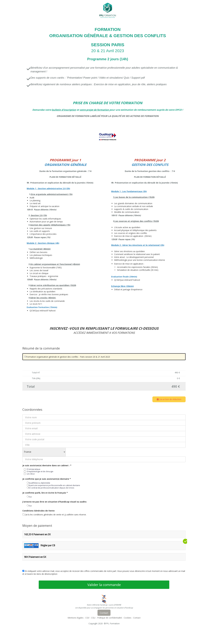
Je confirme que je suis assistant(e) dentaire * (46, 478)
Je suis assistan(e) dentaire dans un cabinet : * (46, 465)
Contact (137, 617)
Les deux (29, 473)
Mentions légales (75, 617)
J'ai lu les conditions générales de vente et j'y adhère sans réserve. (54, 514)
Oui (29, 496)
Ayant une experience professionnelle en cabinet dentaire (53, 485)
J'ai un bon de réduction (169, 399)
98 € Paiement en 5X (35, 557)
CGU (93, 617)
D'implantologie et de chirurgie (38, 471)
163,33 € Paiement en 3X (37, 534)
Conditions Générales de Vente (38, 510)
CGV (87, 617)
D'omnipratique (32, 469)
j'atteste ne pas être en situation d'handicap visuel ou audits (54, 501)
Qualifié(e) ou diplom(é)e (38, 483)
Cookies (127, 617)
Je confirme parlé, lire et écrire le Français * (45, 492)
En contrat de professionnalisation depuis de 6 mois (50, 487)
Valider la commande (104, 584)
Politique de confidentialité (109, 617)
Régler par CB (39, 545)
